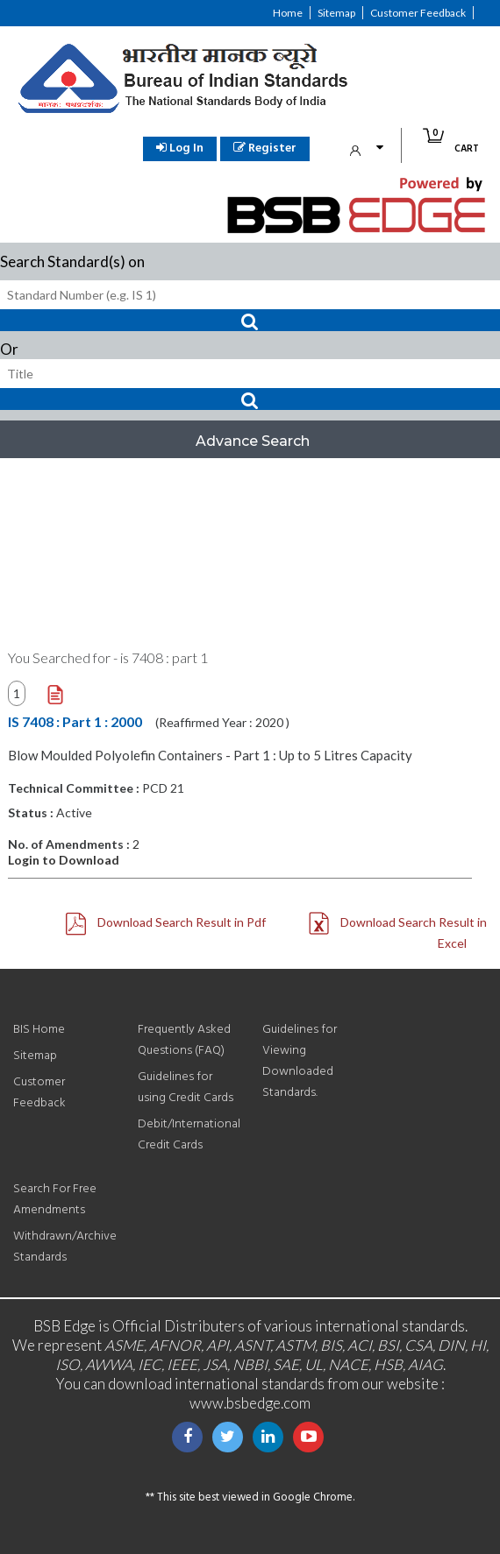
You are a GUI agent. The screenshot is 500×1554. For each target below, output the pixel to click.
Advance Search (253, 441)
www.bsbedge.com (250, 1403)
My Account (371, 148)
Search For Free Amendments (54, 1199)
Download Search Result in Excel (398, 931)
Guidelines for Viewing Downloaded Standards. (299, 1061)
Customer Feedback (418, 12)
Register (264, 148)
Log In (180, 148)
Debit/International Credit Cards (189, 1134)
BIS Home (39, 1030)
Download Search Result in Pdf (166, 923)
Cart (458, 142)
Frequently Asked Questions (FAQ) (184, 1040)
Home (288, 12)
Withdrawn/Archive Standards (65, 1247)
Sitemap (336, 12)
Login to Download (63, 859)
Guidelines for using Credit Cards (185, 1087)
